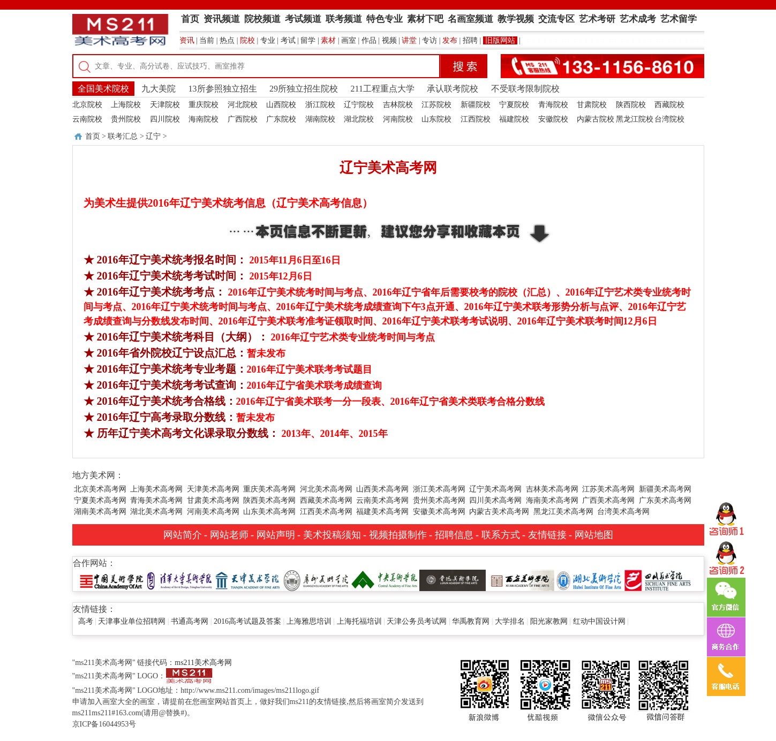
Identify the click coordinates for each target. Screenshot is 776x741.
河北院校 (243, 105)
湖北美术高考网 (156, 512)
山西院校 (281, 105)
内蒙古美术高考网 (499, 512)
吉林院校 (398, 105)
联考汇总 (123, 136)
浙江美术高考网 (439, 489)
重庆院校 (204, 105)
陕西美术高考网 (269, 500)
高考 (85, 621)
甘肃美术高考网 (213, 500)
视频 (389, 40)
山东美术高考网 (269, 512)
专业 (267, 40)
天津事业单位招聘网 (131, 621)
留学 (307, 40)
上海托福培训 (359, 621)
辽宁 (153, 136)
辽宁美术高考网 (495, 489)
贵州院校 (126, 119)
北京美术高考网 (100, 489)
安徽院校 (553, 119)
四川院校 (165, 119)
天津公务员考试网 (417, 621)
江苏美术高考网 (608, 489)
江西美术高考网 (326, 512)
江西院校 (476, 119)
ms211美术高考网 (203, 663)
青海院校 (553, 105)
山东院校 (436, 119)
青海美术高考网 (156, 500)
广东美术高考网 (665, 500)
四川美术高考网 (495, 500)
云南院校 (87, 119)
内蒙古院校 (595, 119)
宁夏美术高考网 (100, 500)
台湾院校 (669, 119)
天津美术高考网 (213, 489)
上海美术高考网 (156, 489)
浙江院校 (320, 105)
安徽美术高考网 (439, 512)
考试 (288, 40)
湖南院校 (320, 119)
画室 (348, 40)
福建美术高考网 (382, 512)
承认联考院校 (452, 88)
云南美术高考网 (382, 500)
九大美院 (158, 88)
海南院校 (204, 119)
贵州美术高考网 (439, 500)
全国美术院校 (103, 88)
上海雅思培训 (309, 621)
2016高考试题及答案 (247, 621)
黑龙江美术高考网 (563, 512)
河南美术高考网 (213, 512)
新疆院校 (476, 105)
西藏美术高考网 (326, 500)
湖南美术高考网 (100, 512)
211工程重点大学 (383, 88)
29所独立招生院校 (303, 88)
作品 (368, 40)
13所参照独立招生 (223, 88)
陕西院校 (631, 105)
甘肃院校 (592, 105)
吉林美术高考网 (552, 489)
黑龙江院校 (634, 119)
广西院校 (243, 119)
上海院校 (126, 105)
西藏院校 (669, 105)
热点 (227, 40)
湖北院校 (359, 119)
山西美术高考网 (382, 489)
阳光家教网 (549, 621)
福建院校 (514, 119)
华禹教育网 (470, 621)
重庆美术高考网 (269, 489)
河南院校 (398, 119)
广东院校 (281, 119)
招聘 (470, 40)
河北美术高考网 (326, 489)
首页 (92, 136)
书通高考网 (189, 621)
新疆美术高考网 (665, 489)
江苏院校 (436, 105)
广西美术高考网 (608, 500)
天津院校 (165, 105)
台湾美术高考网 (623, 512)
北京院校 (87, 105)
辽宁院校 (359, 105)
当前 (206, 40)
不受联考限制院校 (525, 88)
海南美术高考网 (552, 500)
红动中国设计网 (599, 621)
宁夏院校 (514, 105)
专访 (429, 40)
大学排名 (510, 621)
